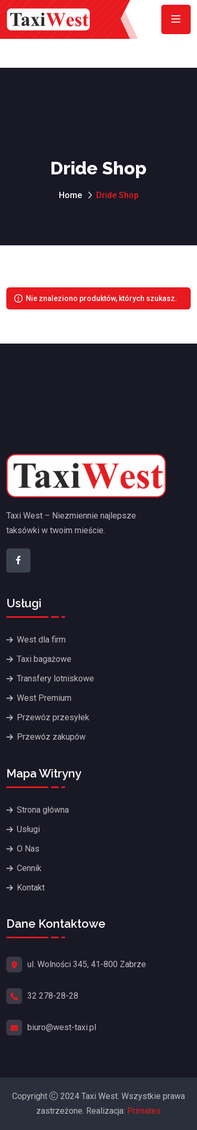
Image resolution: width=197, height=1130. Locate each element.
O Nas (28, 849)
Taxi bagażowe (44, 659)
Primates (144, 1111)
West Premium (44, 698)
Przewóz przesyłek (53, 717)
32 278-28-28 (52, 996)
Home (70, 195)
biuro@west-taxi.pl (61, 1027)
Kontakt (31, 888)
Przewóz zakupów (51, 737)
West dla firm (41, 640)
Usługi (28, 829)
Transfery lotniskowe (55, 678)
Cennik (29, 868)
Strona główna (43, 810)
